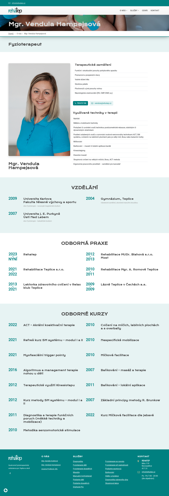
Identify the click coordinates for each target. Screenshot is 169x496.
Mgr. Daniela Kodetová (49, 461)
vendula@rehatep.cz (101, 103)
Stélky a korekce (112, 476)
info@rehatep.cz (18, 3)
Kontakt (155, 11)
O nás (123, 11)
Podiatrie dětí (78, 480)
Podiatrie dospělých (81, 483)
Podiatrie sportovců (113, 469)
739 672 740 (80, 103)
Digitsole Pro (78, 487)
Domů (10, 34)
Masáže (76, 472)
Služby (133, 11)
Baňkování (109, 472)
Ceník (145, 11)
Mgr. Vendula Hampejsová (51, 465)
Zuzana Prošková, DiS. (49, 469)
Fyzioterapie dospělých (82, 469)
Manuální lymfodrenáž (82, 476)
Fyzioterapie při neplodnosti (116, 465)
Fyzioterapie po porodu (114, 461)
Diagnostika (78, 461)
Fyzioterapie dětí (80, 465)
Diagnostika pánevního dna (116, 480)
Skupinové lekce (112, 483)
